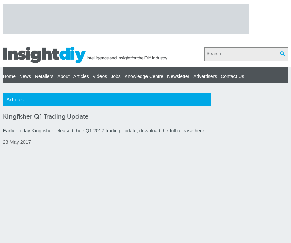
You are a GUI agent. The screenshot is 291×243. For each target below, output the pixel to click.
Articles (81, 76)
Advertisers (205, 76)
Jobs (116, 76)
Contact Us (232, 76)
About (63, 76)
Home (9, 76)
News (25, 76)
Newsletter (178, 76)
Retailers (44, 76)
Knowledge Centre (144, 76)
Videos (100, 76)
